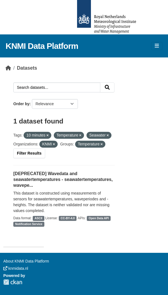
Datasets (27, 68)
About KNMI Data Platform (26, 261)
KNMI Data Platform (42, 46)
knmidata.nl (15, 268)
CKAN (12, 282)
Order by (21, 104)
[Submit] (107, 87)
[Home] (8, 68)
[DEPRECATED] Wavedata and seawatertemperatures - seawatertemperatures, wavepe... (63, 179)
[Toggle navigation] (156, 46)
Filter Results (29, 153)
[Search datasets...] (56, 87)
